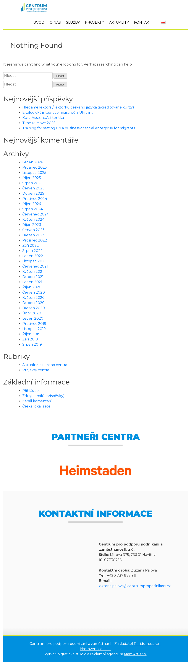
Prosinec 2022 (34, 240)
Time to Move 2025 (38, 123)
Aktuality (119, 22)
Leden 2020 (32, 318)
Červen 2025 (33, 188)
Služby (73, 22)
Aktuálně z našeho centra (44, 365)
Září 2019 (30, 339)
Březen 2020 (33, 308)
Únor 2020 (31, 313)
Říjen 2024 (31, 204)
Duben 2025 (33, 193)
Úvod (38, 22)
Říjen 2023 (31, 225)
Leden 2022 (32, 256)
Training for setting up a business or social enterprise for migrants (78, 128)
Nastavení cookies (95, 649)
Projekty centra (35, 370)
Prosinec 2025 (34, 167)
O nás (55, 22)
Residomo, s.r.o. (147, 644)
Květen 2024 (33, 219)
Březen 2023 (33, 235)
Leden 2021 (32, 282)
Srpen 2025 (32, 183)
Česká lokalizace (36, 406)
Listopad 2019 (34, 329)
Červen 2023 (33, 230)
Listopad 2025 (34, 173)
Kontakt (142, 22)
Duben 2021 (33, 277)
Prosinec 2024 (34, 199)
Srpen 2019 (32, 344)
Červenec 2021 (35, 266)
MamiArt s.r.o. (135, 654)
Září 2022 (30, 245)
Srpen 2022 (32, 251)
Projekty (94, 22)
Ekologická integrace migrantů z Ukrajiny (57, 112)
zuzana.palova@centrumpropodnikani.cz (135, 586)
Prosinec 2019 (34, 324)
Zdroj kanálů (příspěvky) (43, 396)
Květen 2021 (33, 271)
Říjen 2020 (31, 287)
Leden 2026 (32, 162)
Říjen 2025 (31, 178)
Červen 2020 (33, 292)
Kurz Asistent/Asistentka (43, 118)
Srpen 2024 (32, 209)
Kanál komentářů (37, 401)
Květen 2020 (33, 298)
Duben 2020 (33, 303)
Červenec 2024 (35, 214)
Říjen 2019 (31, 334)
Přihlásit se (31, 391)
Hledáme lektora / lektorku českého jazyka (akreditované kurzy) (78, 107)
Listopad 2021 (34, 261)
